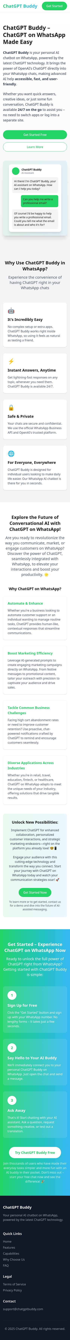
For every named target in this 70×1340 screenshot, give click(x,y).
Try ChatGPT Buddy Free (35, 1152)
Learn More (35, 147)
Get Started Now (35, 892)
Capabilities (11, 1253)
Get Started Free (35, 135)
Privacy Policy (12, 1290)
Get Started (54, 6)
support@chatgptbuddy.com (23, 1309)
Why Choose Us (14, 1259)
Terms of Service (14, 1284)
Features (9, 1247)
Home (7, 1241)
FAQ (6, 1265)
